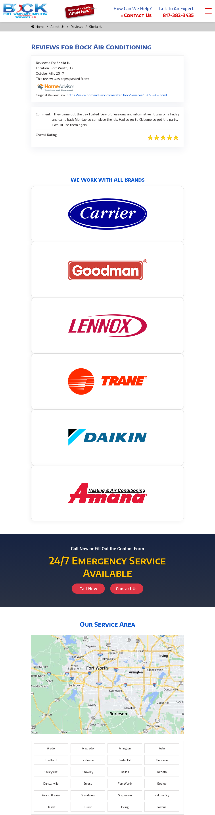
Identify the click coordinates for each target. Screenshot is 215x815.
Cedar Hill (125, 760)
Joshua (161, 807)
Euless (88, 783)
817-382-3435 (177, 15)
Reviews (77, 26)
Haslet (51, 807)
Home (37, 26)
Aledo (51, 748)
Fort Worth (125, 783)
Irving (125, 807)
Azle (162, 748)
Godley (162, 783)
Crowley (88, 771)
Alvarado (88, 748)
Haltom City (162, 795)
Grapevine (125, 795)
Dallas (125, 771)
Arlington (125, 748)
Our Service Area (107, 624)
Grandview (88, 795)
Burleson (88, 760)
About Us (57, 26)
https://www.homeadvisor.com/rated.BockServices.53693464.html (117, 95)
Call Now (88, 588)
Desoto (162, 771)
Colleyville (51, 771)
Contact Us (136, 15)
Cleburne (162, 760)
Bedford (51, 760)
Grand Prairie (51, 795)
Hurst (88, 807)
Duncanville (51, 783)
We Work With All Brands (108, 179)
